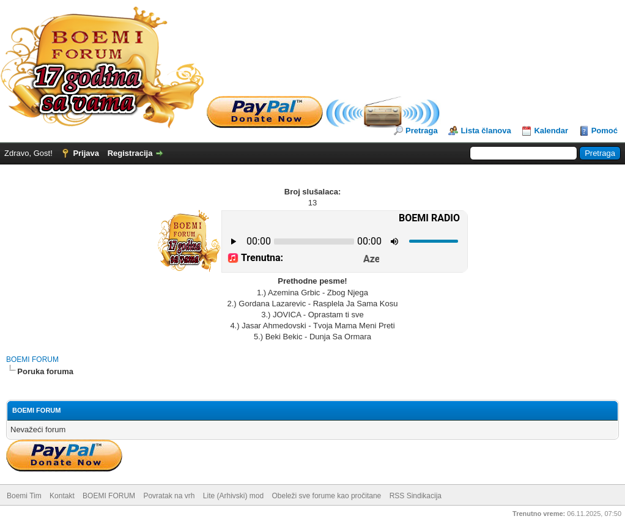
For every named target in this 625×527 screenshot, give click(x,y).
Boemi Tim (24, 496)
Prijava (86, 153)
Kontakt (62, 496)
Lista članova (485, 130)
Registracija (130, 153)
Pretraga (421, 130)
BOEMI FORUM (32, 359)
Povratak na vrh (168, 496)
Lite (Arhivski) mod (233, 496)
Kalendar (551, 130)
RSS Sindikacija (416, 496)
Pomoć (604, 130)
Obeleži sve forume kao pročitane (327, 496)
